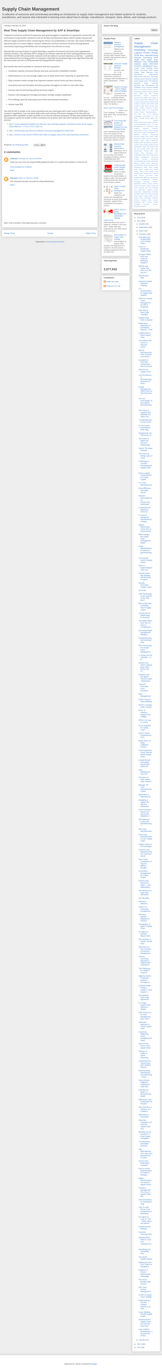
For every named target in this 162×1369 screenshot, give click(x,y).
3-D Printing (142, 89)
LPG (149, 124)
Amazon (155, 89)
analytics (137, 64)
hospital (145, 173)
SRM (143, 138)
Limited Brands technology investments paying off (144, 763)
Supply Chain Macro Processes (146, 140)
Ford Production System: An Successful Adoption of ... (145, 813)
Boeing (156, 91)
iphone (141, 175)
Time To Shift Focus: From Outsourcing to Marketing (145, 1210)
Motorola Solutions (150, 128)
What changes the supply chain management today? (145, 539)
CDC (135, 93)
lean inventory (151, 177)
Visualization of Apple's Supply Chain (145, 926)
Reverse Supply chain (141, 136)
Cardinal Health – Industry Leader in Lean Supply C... (145, 989)
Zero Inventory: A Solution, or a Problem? (145, 1109)
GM (148, 104)
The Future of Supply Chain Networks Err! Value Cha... (145, 413)
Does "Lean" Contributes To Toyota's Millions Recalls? (145, 863)
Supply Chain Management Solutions (146, 142)
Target (144, 147)
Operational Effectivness (146, 74)
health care (139, 60)
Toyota (152, 147)
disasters (137, 83)
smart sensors (147, 87)
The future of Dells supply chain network (145, 779)
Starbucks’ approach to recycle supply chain (145, 1025)
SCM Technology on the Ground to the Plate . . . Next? (145, 597)
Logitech (136, 128)
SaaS (136, 81)
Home (50, 233)
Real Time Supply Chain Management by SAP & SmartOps (145, 303)
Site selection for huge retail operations (145, 893)
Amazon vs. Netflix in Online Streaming (143, 1054)
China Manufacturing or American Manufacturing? (145, 550)
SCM (136, 55)
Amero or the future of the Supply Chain (145, 1046)
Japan (152, 118)
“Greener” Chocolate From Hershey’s (143, 687)
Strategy (155, 138)
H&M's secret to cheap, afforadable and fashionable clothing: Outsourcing (115, 215)
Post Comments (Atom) (55, 242)
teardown (155, 198)
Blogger (94, 1364)
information (153, 64)
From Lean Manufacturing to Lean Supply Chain (145, 838)
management (146, 179)
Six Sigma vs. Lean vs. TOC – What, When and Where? (145, 1220)
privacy (136, 185)
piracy (150, 183)
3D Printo (142, 590)
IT (146, 110)
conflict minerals (140, 159)
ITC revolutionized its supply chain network (145, 292)
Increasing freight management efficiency (145, 632)
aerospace (149, 153)
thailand (144, 200)
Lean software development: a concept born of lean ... (145, 1332)
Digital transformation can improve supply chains (145, 1181)
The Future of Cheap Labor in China (145, 456)
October (142, 224)
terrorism (137, 200)
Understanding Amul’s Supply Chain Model (119, 167)
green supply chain (151, 171)
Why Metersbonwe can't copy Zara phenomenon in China (145, 1153)
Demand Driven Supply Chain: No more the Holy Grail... (145, 1323)
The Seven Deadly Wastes (145, 1258)
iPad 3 (151, 173)
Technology (152, 50)
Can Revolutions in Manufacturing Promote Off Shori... (145, 379)
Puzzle (150, 130)
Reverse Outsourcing (150, 134)
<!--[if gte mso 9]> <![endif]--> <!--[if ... (145, 657)
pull (157, 185)
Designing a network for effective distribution (144, 803)
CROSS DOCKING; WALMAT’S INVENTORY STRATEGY (145, 961)
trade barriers (153, 200)
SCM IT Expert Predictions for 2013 (145, 735)
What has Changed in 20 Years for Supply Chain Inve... (145, 1124)
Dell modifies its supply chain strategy (120, 237)
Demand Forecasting (143, 58)
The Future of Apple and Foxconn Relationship (144, 442)
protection (143, 185)
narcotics (155, 181)
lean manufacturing (149, 55)
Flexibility (143, 104)
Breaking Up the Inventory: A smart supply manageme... (145, 1135)
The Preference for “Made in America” (145, 970)
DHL (141, 97)
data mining (147, 161)
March (141, 231)
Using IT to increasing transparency (145, 909)
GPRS (152, 104)
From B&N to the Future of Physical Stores (145, 344)
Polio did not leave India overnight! (144, 312)
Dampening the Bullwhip (144, 1228)
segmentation (147, 192)
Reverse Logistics (152, 79)
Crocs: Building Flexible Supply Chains (145, 1314)
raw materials (153, 187)
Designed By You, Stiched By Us (145, 434)
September (143, 227)
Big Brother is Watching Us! (145, 796)
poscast (155, 183)
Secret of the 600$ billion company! (144, 1163)
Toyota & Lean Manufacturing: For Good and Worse (145, 853)
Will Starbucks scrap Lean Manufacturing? (145, 822)
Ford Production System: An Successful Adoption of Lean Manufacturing (120, 125)
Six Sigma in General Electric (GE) (144, 934)
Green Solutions (146, 108)
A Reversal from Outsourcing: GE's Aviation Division (145, 1064)
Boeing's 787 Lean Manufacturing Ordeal (145, 788)
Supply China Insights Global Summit (146, 145)
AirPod (150, 89)
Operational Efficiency (142, 77)
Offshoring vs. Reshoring (144, 1116)
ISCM (143, 110)
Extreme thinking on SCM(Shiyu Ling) (145, 1202)
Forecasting (144, 70)
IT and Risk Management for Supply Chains (145, 874)
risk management (147, 85)
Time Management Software (21, 167)
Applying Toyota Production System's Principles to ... (145, 979)
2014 (139, 218)
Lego (156, 126)
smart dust (143, 194)
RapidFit (136, 134)
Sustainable (137, 147)
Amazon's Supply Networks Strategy (120, 66)
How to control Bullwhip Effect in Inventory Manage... (145, 1172)
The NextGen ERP (144, 277)
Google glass (153, 106)
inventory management (143, 66)
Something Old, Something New (145, 1251)
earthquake (154, 161)
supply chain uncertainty (142, 198)
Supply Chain (143, 81)
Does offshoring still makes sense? (145, 490)
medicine (155, 179)
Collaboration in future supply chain (145, 335)
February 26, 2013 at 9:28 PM (30, 159)
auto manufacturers (152, 155)
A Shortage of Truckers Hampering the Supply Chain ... (145, 465)
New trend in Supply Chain (145, 371)
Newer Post (9, 233)
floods (146, 167)
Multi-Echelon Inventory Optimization (119, 146)
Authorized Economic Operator (143, 91)
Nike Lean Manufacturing (145, 830)
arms (156, 153)
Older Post (91, 233)
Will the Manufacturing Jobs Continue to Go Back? (145, 353)
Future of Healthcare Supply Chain (145, 249)
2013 (139, 221)
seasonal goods (152, 190)
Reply (12, 170)
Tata (148, 147)
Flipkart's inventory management (119, 44)
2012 (139, 1344)
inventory (140, 49)
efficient (136, 163)
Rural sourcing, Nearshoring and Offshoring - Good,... (145, 1074)
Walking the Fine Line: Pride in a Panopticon (145, 1264)
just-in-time (149, 175)
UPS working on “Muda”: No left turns (145, 941)
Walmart (155, 81)
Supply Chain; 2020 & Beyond (145, 319)
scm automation (139, 190)
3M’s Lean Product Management (145, 1289)
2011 (135, 89)
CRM (140, 93)
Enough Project (144, 102)
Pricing (145, 130)
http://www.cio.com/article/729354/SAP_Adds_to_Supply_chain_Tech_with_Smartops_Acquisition (49, 135)
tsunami (149, 202)
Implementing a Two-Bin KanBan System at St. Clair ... (145, 1304)
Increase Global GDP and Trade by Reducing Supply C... (145, 258)
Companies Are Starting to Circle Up (145, 510)
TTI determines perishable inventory (144, 1144)
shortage (137, 194)
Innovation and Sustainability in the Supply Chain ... (145, 240)
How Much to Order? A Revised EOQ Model (145, 1093)
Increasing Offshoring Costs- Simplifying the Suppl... (145, 1036)
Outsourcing (138, 130)
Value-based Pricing (141, 151)
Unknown (14, 159)
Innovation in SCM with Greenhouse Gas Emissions (145, 363)
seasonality (137, 192)
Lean (145, 62)
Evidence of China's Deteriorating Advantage (144, 1273)
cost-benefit (154, 159)
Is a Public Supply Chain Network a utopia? (145, 1006)
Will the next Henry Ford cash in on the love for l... (145, 269)
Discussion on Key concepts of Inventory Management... (145, 950)
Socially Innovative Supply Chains (145, 585)
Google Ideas (144, 106)
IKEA (156, 72)
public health (151, 185)
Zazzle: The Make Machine (145, 449)
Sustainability (153, 62)
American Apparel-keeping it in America (144, 918)
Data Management (145, 695)
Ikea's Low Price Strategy (113, 108)
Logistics (138, 53)
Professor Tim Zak (113, 286)
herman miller (138, 173)
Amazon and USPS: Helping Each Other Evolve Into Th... (145, 667)
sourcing (150, 194)
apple (145, 64)
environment (151, 165)
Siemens (149, 138)
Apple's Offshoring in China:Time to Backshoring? (145, 528)
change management (141, 157)
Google (136, 106)
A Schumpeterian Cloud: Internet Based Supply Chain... (145, 753)
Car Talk (148, 93)
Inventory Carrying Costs (145, 1233)
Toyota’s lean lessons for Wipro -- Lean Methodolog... (145, 884)
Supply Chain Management (30, 9)
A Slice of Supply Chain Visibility (145, 1296)
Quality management (149, 132)
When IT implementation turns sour (145, 568)
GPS (150, 70)
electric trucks (145, 163)
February (142, 234)
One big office (144, 898)
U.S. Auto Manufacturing (145, 484)
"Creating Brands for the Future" (145, 421)
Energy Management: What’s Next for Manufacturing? (145, 391)
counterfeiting (138, 161)
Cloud (136, 70)
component (154, 157)
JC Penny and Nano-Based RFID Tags (144, 428)
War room (154, 151)
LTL (153, 124)
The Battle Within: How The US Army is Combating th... (145, 624)
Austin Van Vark (112, 282)
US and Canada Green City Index (146, 149)
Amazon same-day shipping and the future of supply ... (145, 576)
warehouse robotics (140, 206)
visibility (155, 87)
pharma (144, 183)
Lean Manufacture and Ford (144, 772)
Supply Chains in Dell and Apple (145, 845)
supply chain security (151, 196)
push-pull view (143, 187)
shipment (155, 192)
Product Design (150, 53)
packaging (137, 183)
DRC (150, 97)
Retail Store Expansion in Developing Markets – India (145, 326)
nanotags (146, 181)
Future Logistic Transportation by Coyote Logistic (145, 476)
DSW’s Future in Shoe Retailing (145, 700)
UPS (156, 147)
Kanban (155, 120)
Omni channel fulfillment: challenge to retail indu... (144, 1083)
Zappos (136, 153)
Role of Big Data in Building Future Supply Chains (145, 606)
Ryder (152, 136)
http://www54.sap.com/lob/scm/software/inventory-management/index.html (41, 131)
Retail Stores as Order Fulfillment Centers (145, 744)
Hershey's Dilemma (143, 902)
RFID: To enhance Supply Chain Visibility (145, 713)
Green (136, 108)
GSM (156, 104)
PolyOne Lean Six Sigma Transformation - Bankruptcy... (145, 678)
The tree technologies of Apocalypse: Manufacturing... (145, 403)
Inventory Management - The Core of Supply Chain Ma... (145, 1192)
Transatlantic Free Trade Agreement (144, 997)
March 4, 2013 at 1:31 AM (28, 178)
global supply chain (146, 169)
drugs (146, 83)
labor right (143, 177)
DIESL (146, 97)
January (142, 1340)
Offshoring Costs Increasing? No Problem (145, 1102)
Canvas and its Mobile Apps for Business (144, 615)
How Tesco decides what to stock (145, 1282)
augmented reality (139, 155)
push (135, 187)
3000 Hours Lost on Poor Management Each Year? (145, 1016)
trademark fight (139, 202)
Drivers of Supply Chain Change (145, 706)
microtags (137, 181)
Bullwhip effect (152, 68)
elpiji (145, 165)
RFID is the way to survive (145, 721)
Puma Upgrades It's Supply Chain (145, 728)
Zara (142, 153)
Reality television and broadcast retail (145, 640)
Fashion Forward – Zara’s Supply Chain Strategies (120, 89)
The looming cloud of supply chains (145, 560)
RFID (156, 58)
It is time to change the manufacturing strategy (145, 518)
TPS (150, 81)
